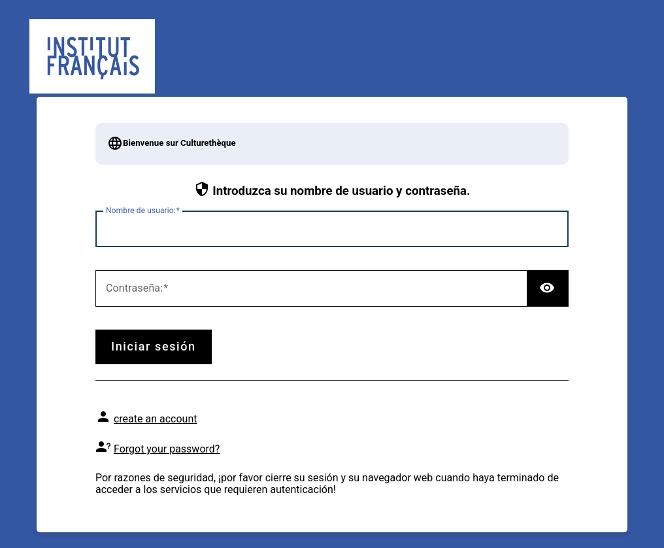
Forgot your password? (167, 449)
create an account (155, 419)
